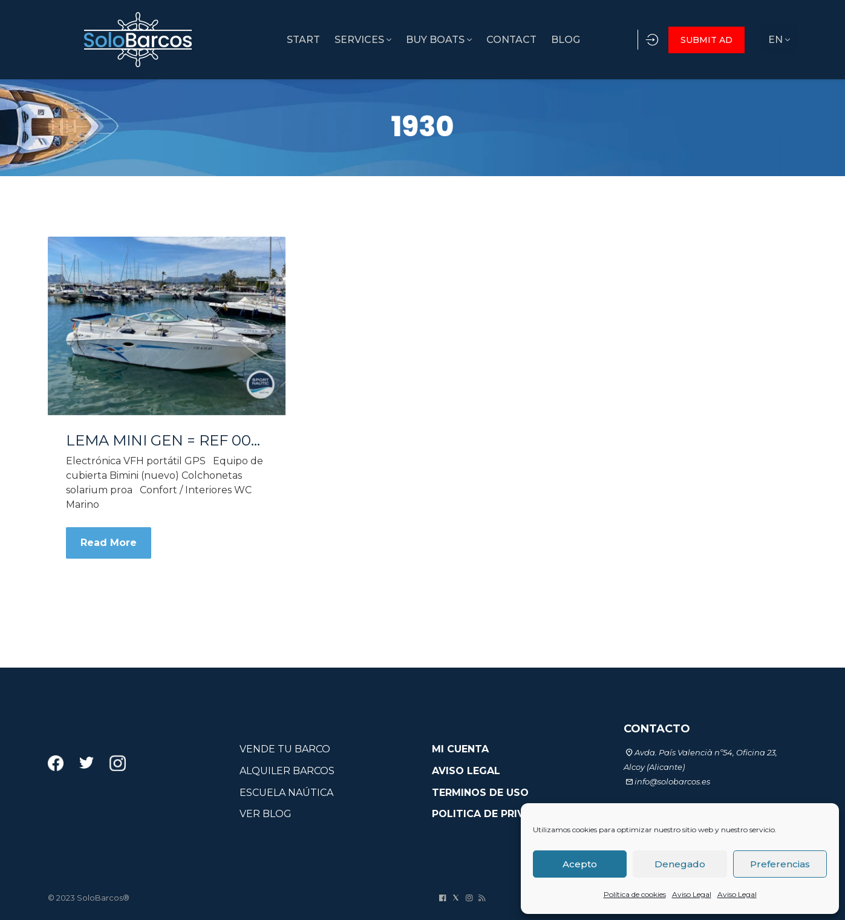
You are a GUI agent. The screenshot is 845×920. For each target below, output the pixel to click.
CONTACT (476, 39)
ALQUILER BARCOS (287, 771)
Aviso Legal (691, 894)
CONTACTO (657, 728)
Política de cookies (635, 894)
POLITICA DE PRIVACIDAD (498, 814)
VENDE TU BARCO (285, 749)
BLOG (534, 39)
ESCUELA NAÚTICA (286, 792)
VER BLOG (266, 814)
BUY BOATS (400, 39)
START (257, 39)
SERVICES (320, 39)
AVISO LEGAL (466, 771)
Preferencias (780, 864)
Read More (108, 542)
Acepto (580, 864)
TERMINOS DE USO (480, 792)
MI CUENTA (460, 749)
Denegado (679, 864)
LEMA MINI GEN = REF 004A (166, 440)
